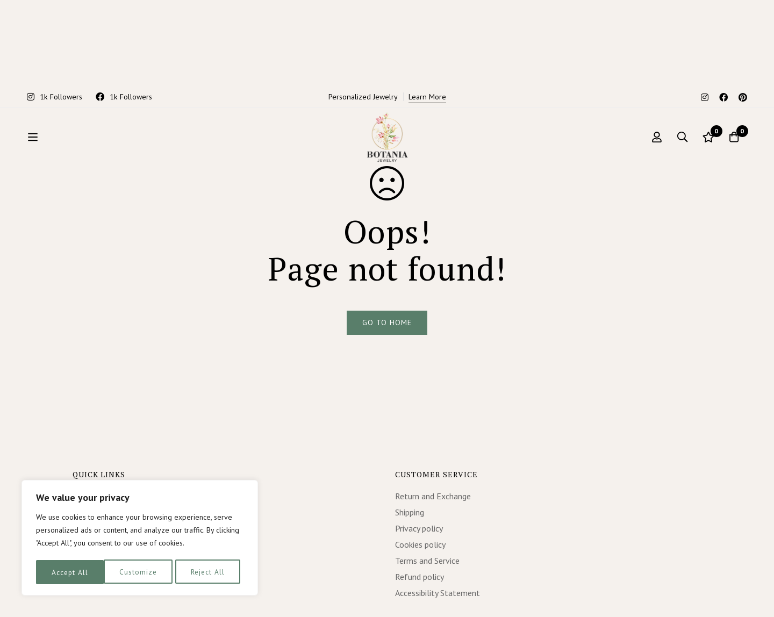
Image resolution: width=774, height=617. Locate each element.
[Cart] (733, 88)
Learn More (427, 11)
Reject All (139, 572)
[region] (140, 539)
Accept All (210, 572)
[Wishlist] (706, 88)
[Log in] (652, 88)
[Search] (679, 88)
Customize (70, 572)
